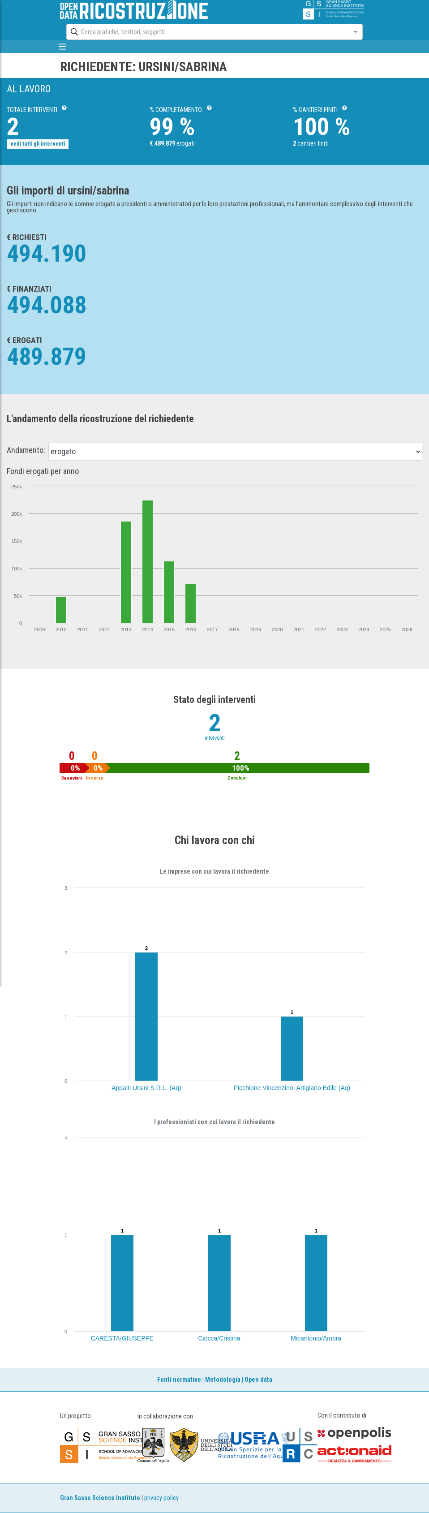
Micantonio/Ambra (316, 1338)
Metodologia (222, 1380)
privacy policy (161, 1498)
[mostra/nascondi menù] (62, 46)
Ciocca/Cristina (219, 1338)
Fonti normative (179, 1380)
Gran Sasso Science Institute (100, 1498)
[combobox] (206, 31)
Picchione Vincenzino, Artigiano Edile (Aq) (292, 1087)
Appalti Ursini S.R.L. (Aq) (146, 1087)
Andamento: (26, 450)
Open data (258, 1380)
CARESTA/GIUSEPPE (122, 1338)
